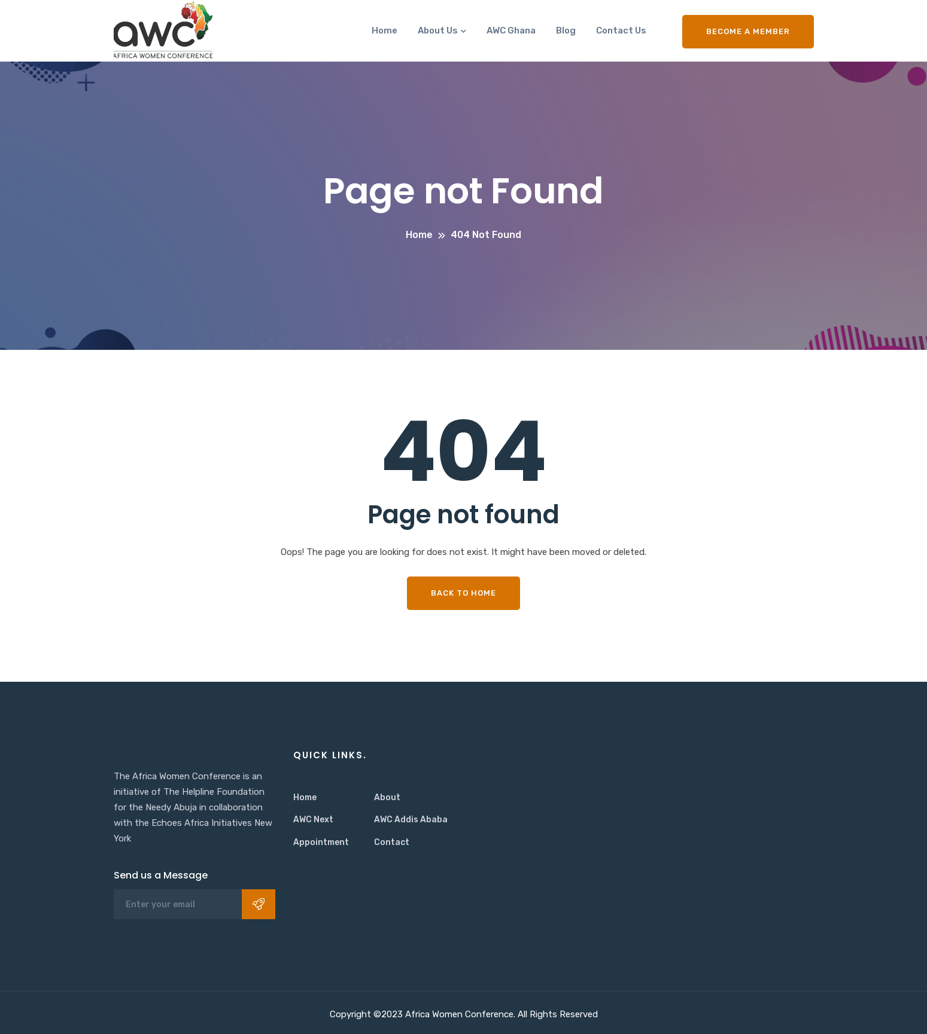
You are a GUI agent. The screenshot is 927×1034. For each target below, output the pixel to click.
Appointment (321, 842)
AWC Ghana (511, 30)
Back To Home (463, 592)
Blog (566, 30)
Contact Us (621, 30)
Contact (391, 842)
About (387, 797)
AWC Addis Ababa (411, 820)
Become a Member (748, 31)
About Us (438, 30)
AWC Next (313, 820)
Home (384, 30)
